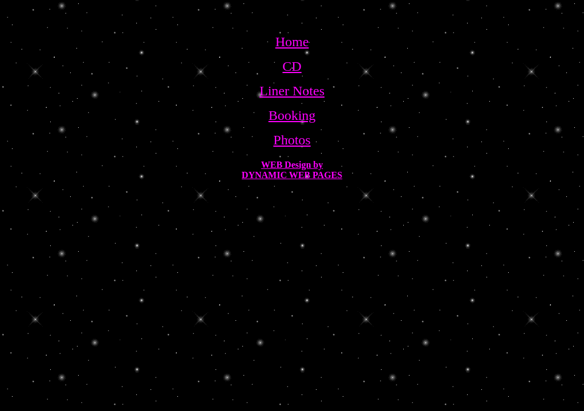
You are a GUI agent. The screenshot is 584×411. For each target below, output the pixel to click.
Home (292, 41)
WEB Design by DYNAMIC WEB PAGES (292, 170)
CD (291, 66)
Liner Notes (292, 90)
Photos (291, 139)
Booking (292, 115)
